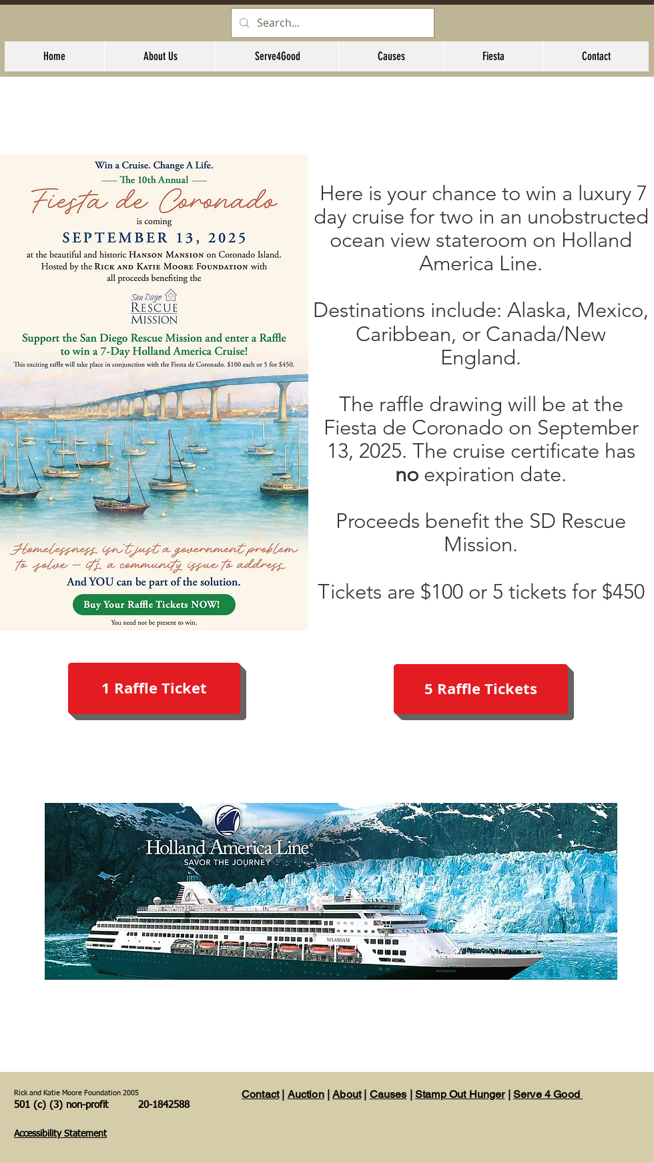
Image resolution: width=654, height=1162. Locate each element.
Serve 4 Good (548, 1094)
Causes (388, 1094)
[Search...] (331, 23)
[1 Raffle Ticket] (154, 688)
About (346, 1094)
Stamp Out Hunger (460, 1094)
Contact (260, 1094)
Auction (306, 1094)
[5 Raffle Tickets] (481, 689)
